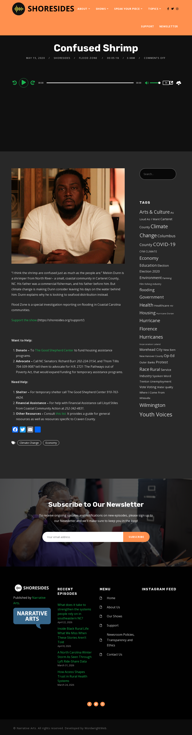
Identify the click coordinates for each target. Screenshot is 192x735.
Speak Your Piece (127, 8)
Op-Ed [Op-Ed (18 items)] (169, 355)
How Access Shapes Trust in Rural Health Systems (72, 676)
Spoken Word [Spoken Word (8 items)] (161, 376)
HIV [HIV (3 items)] (171, 306)
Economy (51, 443)
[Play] (24, 82)
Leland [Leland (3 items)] (157, 344)
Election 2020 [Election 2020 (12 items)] (150, 271)
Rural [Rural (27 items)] (155, 369)
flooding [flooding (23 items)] (147, 289)
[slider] (90, 82)
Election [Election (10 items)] (163, 265)
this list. (61, 414)
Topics (153, 8)
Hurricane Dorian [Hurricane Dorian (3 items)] (165, 313)
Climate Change (29, 443)
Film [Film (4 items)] (142, 283)
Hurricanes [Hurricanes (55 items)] (151, 337)
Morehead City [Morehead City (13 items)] (151, 349)
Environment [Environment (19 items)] (151, 277)
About (82, 8)
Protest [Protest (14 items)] (162, 362)
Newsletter (168, 26)
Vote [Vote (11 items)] (143, 387)
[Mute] (147, 83)
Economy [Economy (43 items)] (149, 258)
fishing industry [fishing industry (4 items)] (153, 283)
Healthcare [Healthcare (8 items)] (161, 305)
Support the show (24, 320)
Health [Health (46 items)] (146, 305)
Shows (101, 8)
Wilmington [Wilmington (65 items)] (152, 405)
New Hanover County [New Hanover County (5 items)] (151, 356)
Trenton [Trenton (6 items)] (144, 381)
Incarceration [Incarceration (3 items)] (146, 344)
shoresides (62, 58)
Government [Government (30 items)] (152, 297)
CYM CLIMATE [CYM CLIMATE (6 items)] (148, 251)
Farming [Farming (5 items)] (167, 278)
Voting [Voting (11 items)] (151, 387)
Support (147, 26)
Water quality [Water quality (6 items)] (165, 387)
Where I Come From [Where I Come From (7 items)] (152, 392)
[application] (90, 82)
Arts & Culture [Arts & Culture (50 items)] (155, 212)
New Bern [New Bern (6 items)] (169, 350)
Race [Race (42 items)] (144, 369)
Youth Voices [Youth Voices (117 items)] (156, 414)
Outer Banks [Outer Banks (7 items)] (147, 362)
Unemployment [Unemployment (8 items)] (160, 381)
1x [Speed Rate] (166, 83)
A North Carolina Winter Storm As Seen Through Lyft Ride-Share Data (75, 656)
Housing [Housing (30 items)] (148, 312)
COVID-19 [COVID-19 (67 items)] (164, 244)
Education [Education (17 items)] (148, 265)
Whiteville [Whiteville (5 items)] (145, 398)
